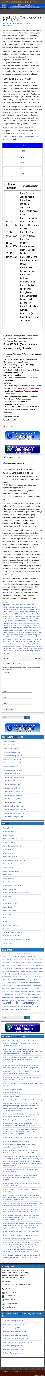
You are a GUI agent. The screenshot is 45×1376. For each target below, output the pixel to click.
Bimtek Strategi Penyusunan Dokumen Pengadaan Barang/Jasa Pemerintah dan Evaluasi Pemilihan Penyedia (20, 1180)
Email (4, 700)
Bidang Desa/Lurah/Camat (12, 849)
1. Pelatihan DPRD (9, 744)
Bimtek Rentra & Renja (10, 928)
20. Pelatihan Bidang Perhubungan (14, 812)
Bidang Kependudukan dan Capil (14, 863)
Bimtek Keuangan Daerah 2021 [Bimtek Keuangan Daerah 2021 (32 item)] (14, 965)
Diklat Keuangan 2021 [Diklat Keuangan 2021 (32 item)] (18, 985)
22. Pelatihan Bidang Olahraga (13, 819)
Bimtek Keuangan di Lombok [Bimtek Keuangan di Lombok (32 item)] (30, 971)
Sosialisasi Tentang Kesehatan (13, 1348)
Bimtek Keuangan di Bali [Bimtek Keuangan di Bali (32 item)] (30, 965)
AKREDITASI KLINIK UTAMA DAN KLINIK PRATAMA (21, 1234)
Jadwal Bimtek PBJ (12, 630)
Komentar (6, 673)
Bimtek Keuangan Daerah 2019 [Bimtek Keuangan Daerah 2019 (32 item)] (18, 962)
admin (6, 23)
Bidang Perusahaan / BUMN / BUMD (15, 895)
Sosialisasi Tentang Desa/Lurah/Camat (16, 1341)
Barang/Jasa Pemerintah (23, 23)
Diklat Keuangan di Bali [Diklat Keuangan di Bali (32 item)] (8, 988)
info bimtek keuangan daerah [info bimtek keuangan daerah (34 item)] (31, 997)
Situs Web (5, 706)
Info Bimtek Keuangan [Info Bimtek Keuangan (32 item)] (14, 997)
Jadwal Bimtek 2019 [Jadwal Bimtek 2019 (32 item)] (19, 1000)
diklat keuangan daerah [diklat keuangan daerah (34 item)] (32, 986)
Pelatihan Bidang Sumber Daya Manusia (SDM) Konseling (22, 1103)
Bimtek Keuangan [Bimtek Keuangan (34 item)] (21, 957)
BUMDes (6, 931)
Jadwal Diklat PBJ (16, 637)
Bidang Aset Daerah (9, 834)
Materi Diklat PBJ (8, 646)
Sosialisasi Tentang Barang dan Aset (15, 1338)
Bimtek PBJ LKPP (33, 605)
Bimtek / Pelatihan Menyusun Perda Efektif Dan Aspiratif (22, 1140)
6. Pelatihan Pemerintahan (12, 762)
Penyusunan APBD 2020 (11, 938)
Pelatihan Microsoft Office (11, 1095)
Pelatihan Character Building (12, 1092)
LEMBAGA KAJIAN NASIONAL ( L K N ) (18, 1)
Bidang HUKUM (8, 852)
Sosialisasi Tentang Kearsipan (13, 1356)
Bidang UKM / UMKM (10, 913)
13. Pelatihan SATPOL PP (11, 787)
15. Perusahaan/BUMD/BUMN (13, 794)
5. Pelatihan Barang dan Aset (12, 758)
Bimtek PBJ (10, 605)
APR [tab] (23, 163)
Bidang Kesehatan (9, 867)
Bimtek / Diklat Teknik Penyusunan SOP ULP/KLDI (22, 19)
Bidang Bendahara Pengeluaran (13, 841)
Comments (8, 26)
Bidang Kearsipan (9, 856)
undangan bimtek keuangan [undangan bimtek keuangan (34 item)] (20, 1012)
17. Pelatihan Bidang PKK (11, 802)
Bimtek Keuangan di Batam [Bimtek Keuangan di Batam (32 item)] (22, 968)
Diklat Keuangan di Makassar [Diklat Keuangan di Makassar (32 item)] (22, 994)
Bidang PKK (7, 899)
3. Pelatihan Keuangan (10, 751)
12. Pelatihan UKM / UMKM (12, 784)
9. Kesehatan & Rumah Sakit (12, 773)
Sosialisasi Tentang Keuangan (13, 1323)
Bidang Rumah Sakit (10, 906)
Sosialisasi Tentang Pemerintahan (14, 1334)
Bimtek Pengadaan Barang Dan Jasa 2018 (16, 607)
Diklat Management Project (12, 1099)
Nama (5, 694)
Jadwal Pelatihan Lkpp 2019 (16, 639)
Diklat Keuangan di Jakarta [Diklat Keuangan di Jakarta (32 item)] (13, 991)
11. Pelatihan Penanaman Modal (14, 780)
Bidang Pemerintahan (10, 885)
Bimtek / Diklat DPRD (10, 917)
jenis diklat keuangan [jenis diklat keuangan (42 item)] (21, 1006)
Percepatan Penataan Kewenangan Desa (17, 1241)
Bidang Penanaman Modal (12, 888)
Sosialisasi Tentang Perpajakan (13, 1352)
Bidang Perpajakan (9, 892)
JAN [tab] (22, 145)
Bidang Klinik (7, 877)
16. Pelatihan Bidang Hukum (12, 798)
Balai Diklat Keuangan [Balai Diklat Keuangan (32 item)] (8, 957)
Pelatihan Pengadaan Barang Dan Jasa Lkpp (17, 648)
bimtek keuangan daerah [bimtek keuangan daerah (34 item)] (21, 960)
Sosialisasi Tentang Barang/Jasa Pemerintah (18, 1345)
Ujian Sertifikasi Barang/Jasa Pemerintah (16, 942)
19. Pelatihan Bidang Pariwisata (13, 809)
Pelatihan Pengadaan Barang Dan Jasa (28, 646)
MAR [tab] (23, 157)
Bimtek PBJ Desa (20, 605)
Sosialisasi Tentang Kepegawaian (14, 1327)
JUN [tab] (22, 174)
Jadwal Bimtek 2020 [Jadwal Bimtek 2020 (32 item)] (31, 1000)
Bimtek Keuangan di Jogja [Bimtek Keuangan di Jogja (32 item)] (14, 971)
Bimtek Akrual (7, 921)
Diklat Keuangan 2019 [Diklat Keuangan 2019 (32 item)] (29, 982)
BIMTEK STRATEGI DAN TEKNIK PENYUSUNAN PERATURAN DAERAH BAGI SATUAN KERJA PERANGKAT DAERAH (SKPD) (20, 1134)
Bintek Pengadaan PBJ (26, 618)
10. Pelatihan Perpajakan (11, 776)
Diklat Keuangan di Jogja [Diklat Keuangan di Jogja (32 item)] (28, 991)
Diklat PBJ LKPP (31, 621)
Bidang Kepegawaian (10, 859)
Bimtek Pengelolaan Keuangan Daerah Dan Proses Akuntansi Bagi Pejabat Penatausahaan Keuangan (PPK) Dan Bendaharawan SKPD (22, 1046)
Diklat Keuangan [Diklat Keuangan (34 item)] (17, 983)
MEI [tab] (22, 168)
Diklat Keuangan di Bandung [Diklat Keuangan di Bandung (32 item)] (23, 988)
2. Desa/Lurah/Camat (10, 748)
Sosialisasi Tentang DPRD (12, 1331)
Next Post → (38, 658)
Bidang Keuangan (9, 870)
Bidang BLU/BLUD (9, 845)
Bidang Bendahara (9, 838)
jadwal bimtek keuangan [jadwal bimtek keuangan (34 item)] (18, 1003)
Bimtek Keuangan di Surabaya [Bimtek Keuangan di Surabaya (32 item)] (24, 974)
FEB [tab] (22, 151)
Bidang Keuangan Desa (11, 874)
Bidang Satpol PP (9, 910)
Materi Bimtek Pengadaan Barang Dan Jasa (25, 644)
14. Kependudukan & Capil (12, 791)
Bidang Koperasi (8, 881)
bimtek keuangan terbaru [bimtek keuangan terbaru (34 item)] (14, 977)
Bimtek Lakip (7, 924)
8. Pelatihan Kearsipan (10, 769)
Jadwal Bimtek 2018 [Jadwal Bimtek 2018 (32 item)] (7, 1000)
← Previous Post (8, 658)
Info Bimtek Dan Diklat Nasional (13, 935)
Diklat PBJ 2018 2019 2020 (15, 621)
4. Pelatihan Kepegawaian (11, 755)
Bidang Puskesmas (9, 903)
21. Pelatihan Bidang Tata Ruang (14, 816)
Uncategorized (8, 946)
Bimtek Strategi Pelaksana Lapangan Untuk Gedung (20, 1123)
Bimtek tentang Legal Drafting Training (16, 1144)
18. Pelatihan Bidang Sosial (12, 805)
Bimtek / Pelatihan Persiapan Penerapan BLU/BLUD (20, 1238)
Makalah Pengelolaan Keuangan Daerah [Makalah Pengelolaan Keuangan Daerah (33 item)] (15, 1009)
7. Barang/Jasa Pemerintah (12, 766)
